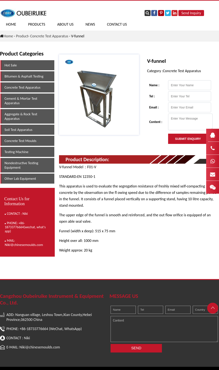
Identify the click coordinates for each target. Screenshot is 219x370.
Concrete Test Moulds (20, 141)
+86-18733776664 (34, 328)
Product (22, 36)
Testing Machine (16, 152)
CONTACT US (117, 24)
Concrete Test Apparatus (49, 36)
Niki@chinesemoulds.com (24, 245)
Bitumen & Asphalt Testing (23, 76)
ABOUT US (65, 24)
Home (11, 24)
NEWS (90, 24)
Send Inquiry (191, 13)
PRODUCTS (36, 24)
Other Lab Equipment (20, 178)
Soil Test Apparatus (18, 129)
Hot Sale (10, 65)
